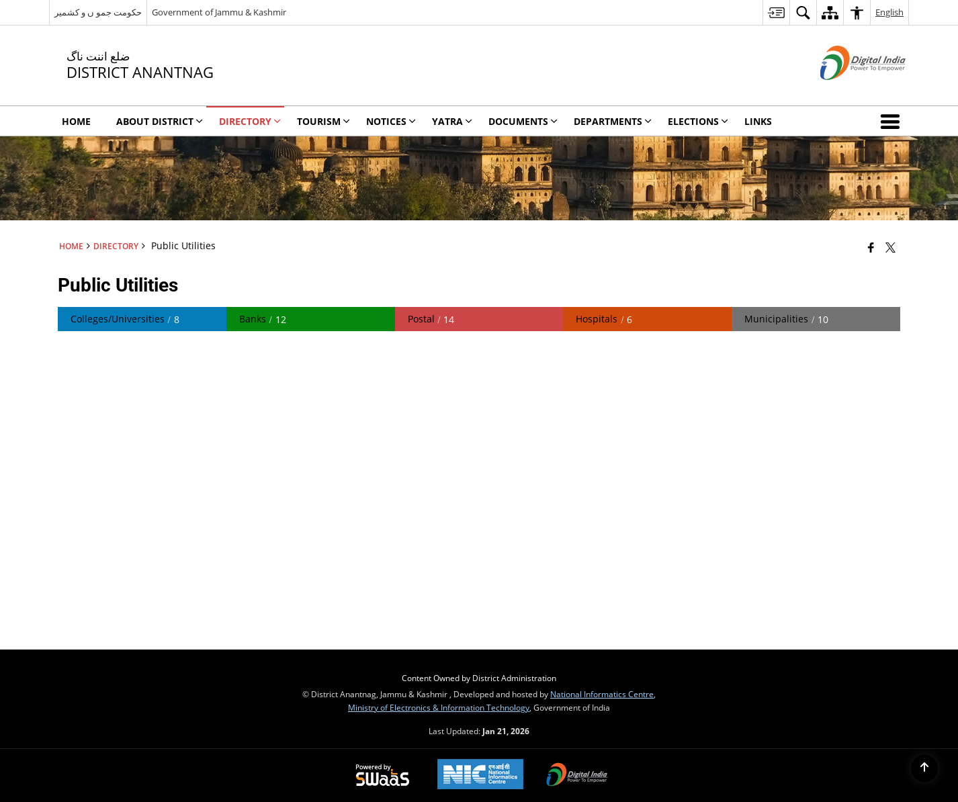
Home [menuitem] (76, 121)
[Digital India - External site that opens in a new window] (846, 91)
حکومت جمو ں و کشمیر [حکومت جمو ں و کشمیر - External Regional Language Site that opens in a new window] (98, 12)
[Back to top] (924, 768)
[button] (893, 121)
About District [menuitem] (159, 121)
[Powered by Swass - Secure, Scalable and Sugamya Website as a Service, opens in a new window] (383, 776)
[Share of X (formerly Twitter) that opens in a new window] (890, 247)
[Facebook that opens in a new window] (871, 247)
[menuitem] (776, 12)
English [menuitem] (889, 12)
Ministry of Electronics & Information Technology (438, 707)
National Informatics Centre (602, 693)
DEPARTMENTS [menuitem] (613, 121)
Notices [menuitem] (391, 121)
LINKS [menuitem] (758, 121)
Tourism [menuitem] (323, 121)
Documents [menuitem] (523, 121)
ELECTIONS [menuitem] (698, 121)
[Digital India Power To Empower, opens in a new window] (577, 776)
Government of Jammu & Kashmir (219, 12)
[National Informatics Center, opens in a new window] (480, 775)
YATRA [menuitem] (452, 121)
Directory (115, 245)
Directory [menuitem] (250, 121)
